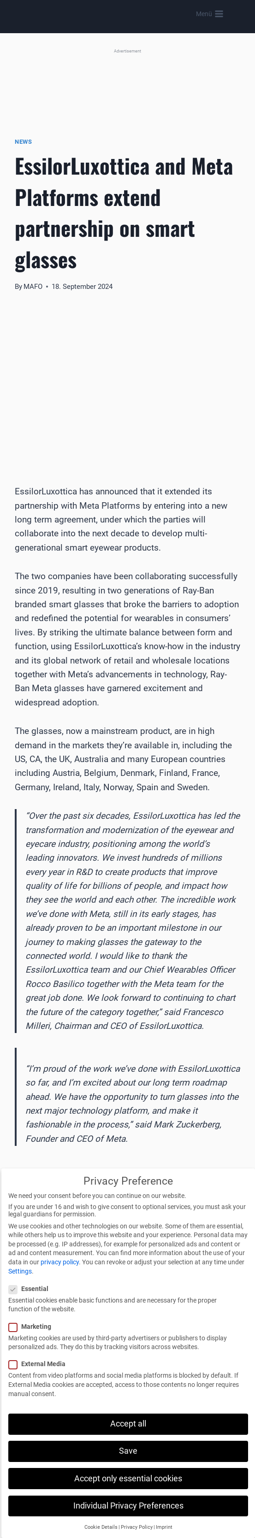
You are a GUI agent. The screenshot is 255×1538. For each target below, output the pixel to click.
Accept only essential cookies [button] (128, 1478)
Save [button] (128, 1451)
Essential (31, 1288)
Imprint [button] (164, 1527)
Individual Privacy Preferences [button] (128, 1505)
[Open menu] (209, 14)
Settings (20, 1271)
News (23, 141)
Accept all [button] (128, 1423)
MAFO (33, 286)
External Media (39, 1364)
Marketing (32, 1326)
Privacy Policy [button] (137, 1527)
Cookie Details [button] (101, 1527)
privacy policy (60, 1262)
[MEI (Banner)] (127, 82)
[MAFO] (130, 14)
